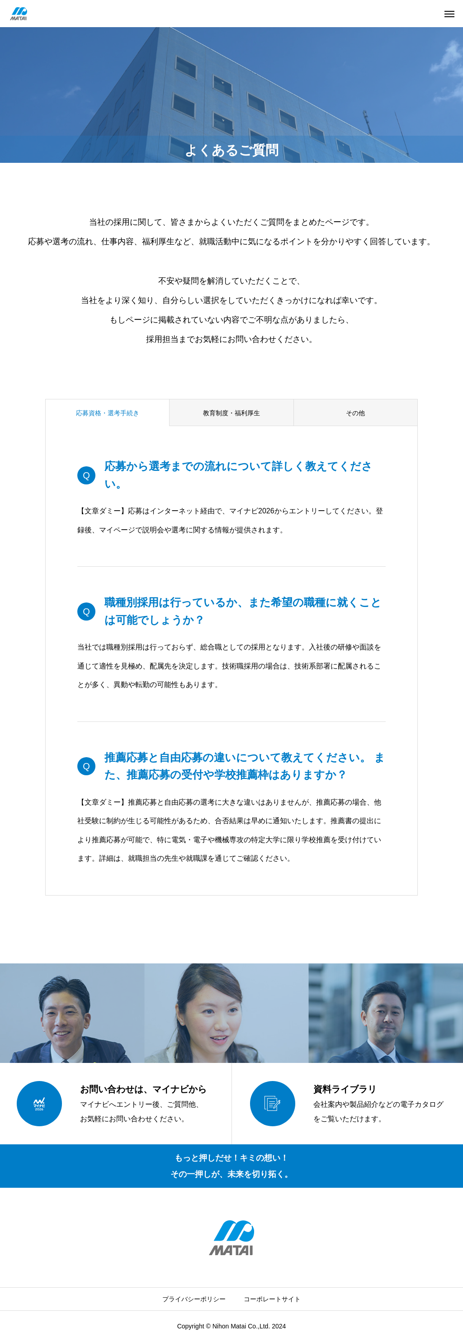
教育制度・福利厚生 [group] (231, 413)
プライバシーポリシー (194, 1299)
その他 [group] (355, 413)
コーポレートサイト (272, 1299)
